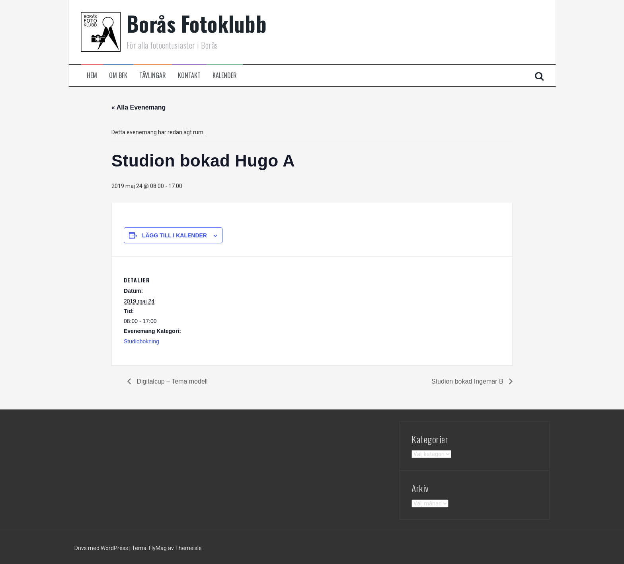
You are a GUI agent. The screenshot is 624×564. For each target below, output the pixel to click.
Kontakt (189, 75)
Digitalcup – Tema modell (171, 381)
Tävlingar (152, 75)
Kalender (225, 75)
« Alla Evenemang (138, 107)
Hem (92, 75)
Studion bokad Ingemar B (468, 381)
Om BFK (118, 75)
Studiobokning (141, 341)
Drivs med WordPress (101, 548)
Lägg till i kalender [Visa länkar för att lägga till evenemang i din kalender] (174, 235)
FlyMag (158, 548)
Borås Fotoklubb (197, 23)
